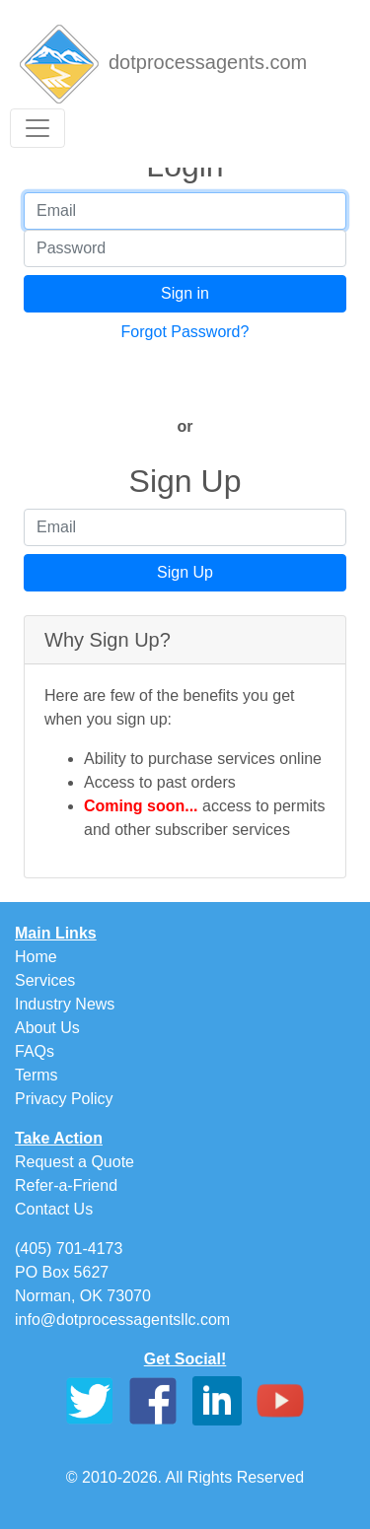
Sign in (185, 293)
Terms (36, 1075)
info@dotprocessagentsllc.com (122, 1319)
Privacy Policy (64, 1098)
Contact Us (54, 1209)
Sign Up (185, 572)
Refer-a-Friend (66, 1185)
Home (36, 956)
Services (45, 980)
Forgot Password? (185, 331)
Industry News (64, 1004)
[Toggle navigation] (37, 128)
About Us (47, 1027)
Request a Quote (74, 1161)
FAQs (34, 1051)
